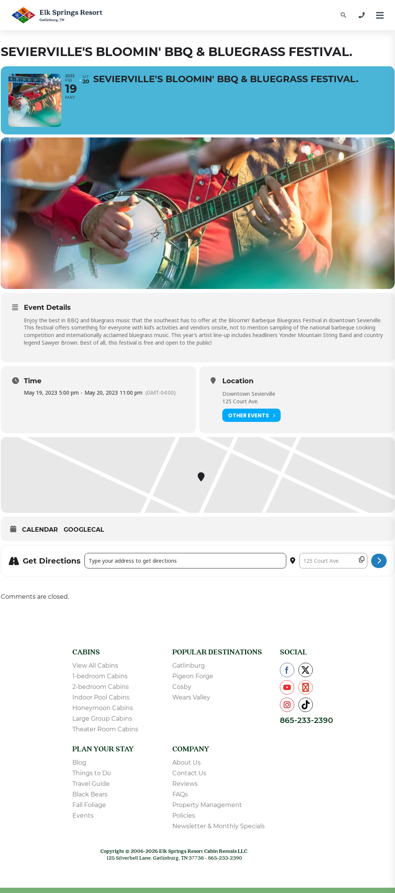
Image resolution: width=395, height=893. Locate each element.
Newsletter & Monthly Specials (218, 826)
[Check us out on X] (305, 670)
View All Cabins (95, 665)
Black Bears (90, 794)
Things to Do (91, 773)
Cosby (181, 686)
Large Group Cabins (102, 718)
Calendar (40, 529)
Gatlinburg (188, 665)
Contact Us (189, 773)
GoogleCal (84, 529)
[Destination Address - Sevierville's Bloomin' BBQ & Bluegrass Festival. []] (333, 560)
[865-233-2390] (361, 15)
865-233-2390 (306, 720)
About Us (186, 762)
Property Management (207, 805)
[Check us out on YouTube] (287, 687)
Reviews (185, 783)
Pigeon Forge (192, 676)
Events (83, 815)
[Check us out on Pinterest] (305, 687)
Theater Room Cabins (105, 729)
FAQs (180, 794)
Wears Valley (191, 697)
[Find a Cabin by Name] (343, 15)
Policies (183, 815)
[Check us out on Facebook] (287, 670)
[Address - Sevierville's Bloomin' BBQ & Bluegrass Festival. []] (185, 560)
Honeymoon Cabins (102, 708)
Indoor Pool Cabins (101, 697)
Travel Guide (91, 783)
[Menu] (380, 15)
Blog (79, 762)
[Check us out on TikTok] (305, 705)
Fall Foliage (89, 805)
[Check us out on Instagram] (287, 705)
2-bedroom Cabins (100, 686)
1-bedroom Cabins (100, 676)
